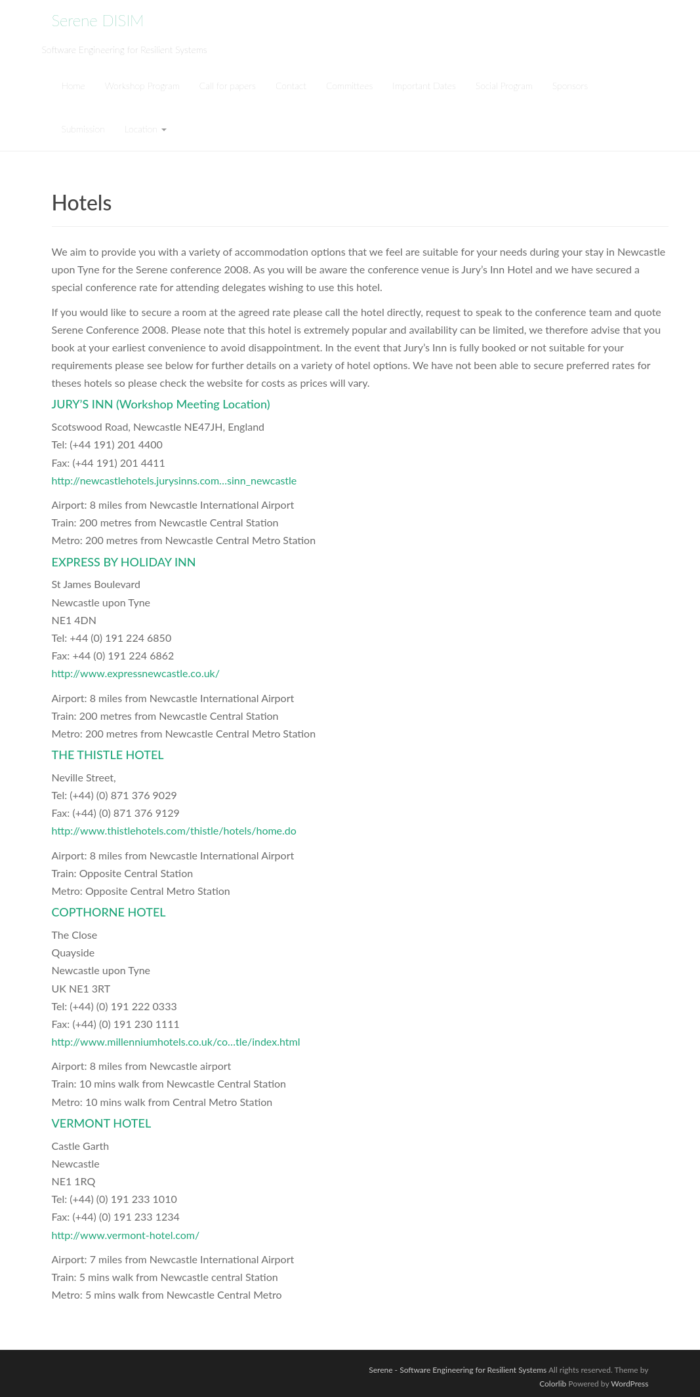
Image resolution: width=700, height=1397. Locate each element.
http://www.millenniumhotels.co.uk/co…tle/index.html (176, 1041)
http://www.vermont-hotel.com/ (126, 1235)
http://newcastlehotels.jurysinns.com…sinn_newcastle (174, 480)
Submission (83, 128)
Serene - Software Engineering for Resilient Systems (457, 1370)
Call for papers (227, 85)
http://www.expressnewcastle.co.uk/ (136, 673)
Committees (349, 85)
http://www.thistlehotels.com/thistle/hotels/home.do (174, 830)
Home (73, 85)
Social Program (504, 85)
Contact (291, 85)
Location (146, 128)
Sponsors (570, 85)
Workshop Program (142, 85)
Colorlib (552, 1383)
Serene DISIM (98, 20)
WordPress (629, 1383)
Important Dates (423, 85)
